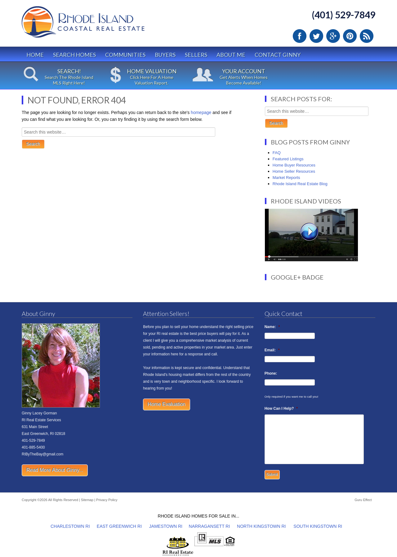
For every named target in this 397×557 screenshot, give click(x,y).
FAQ (277, 152)
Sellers (196, 54)
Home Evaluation (166, 404)
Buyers (165, 54)
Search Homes (74, 54)
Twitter (316, 36)
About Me (230, 54)
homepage (201, 112)
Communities (125, 54)
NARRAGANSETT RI (209, 526)
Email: (272, 350)
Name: (272, 327)
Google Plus (333, 36)
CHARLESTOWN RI (70, 526)
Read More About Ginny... (54, 470)
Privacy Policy (106, 500)
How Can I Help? (281, 408)
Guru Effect (363, 500)
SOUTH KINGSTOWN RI (317, 526)
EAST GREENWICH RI (119, 526)
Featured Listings (288, 159)
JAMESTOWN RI (165, 526)
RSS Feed (366, 36)
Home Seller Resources (294, 171)
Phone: (271, 373)
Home (35, 54)
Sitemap (87, 500)
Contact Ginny (278, 54)
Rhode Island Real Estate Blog (300, 183)
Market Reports (286, 177)
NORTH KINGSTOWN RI (261, 526)
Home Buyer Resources (294, 165)
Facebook (299, 36)
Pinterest (350, 36)
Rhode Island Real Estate (96, 24)
